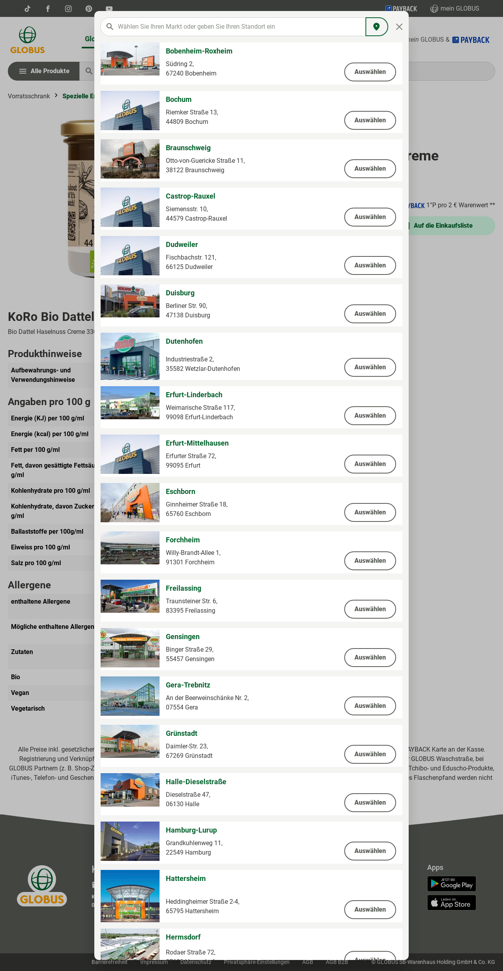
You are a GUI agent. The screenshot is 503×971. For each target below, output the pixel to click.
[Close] (399, 27)
